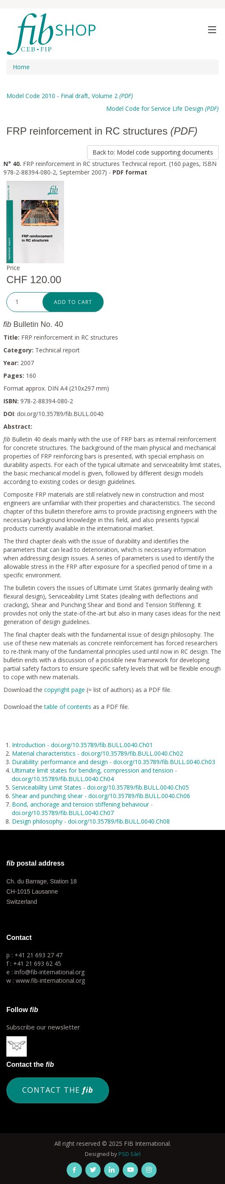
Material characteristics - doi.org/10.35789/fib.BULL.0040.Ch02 (97, 753)
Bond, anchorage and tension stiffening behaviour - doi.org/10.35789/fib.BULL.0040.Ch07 (82, 808)
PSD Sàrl (129, 1154)
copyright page (64, 690)
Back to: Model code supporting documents (153, 152)
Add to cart (73, 302)
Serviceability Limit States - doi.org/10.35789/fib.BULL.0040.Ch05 (100, 787)
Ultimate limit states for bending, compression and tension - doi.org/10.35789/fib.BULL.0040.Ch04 (94, 774)
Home (21, 67)
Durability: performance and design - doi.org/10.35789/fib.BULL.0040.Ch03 (113, 762)
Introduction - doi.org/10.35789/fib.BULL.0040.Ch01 (82, 745)
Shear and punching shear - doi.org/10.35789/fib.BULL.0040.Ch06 (101, 796)
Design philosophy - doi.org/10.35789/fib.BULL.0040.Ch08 (91, 821)
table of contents (67, 707)
